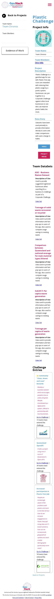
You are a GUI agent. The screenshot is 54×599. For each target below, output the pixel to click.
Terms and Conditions (18, 597)
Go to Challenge (42, 417)
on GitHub (48, 595)
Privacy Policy (38, 597)
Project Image (44, 155)
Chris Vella (39, 63)
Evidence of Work (15, 50)
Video (44, 146)
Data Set (38, 201)
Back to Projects (17, 15)
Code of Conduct (29, 597)
